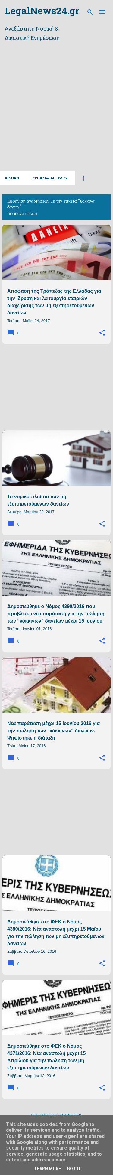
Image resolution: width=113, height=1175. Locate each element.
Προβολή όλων (22, 214)
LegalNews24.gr (42, 12)
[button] (102, 333)
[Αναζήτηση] (90, 12)
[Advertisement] (56, 113)
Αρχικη (12, 178)
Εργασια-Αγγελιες (50, 178)
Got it (74, 1168)
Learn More (48, 1168)
